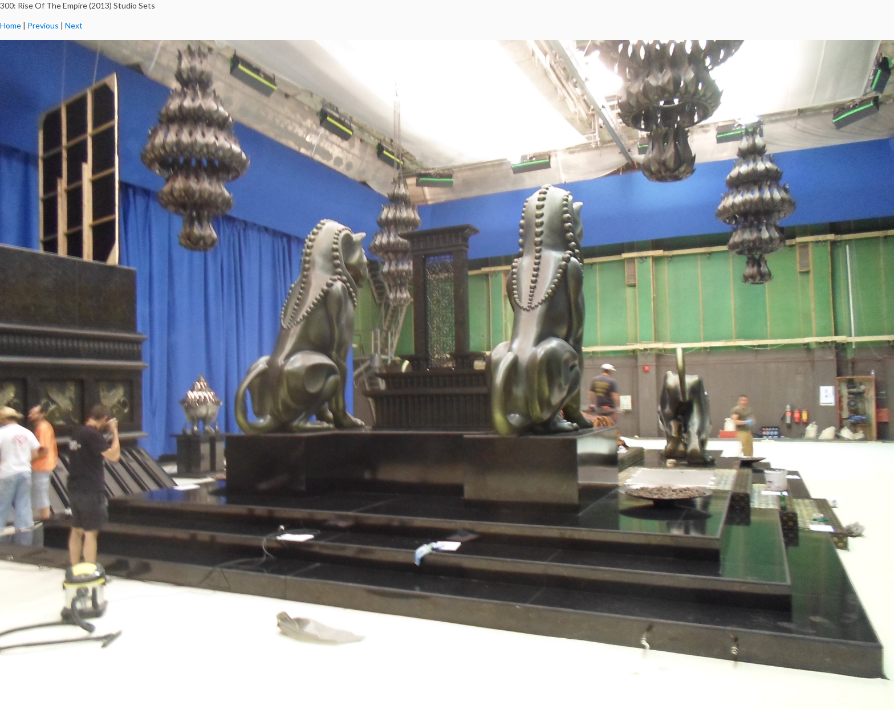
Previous (43, 25)
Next (74, 25)
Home (10, 25)
